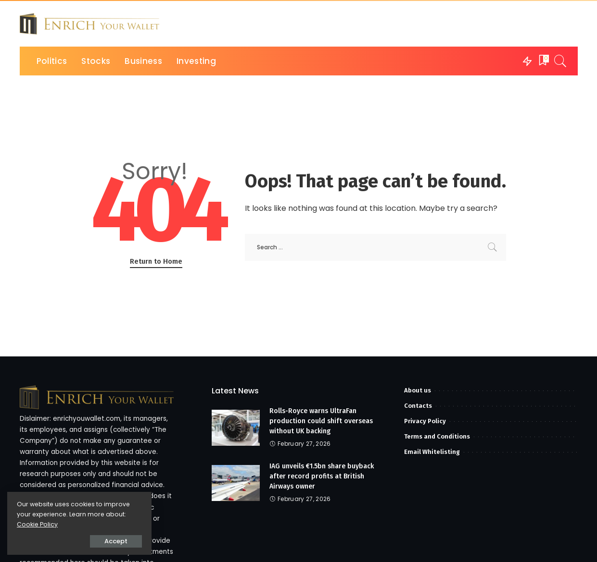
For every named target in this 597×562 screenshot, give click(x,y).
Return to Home (156, 261)
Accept (115, 541)
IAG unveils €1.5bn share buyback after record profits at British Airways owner (321, 476)
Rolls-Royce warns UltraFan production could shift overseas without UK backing (321, 421)
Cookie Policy (37, 524)
